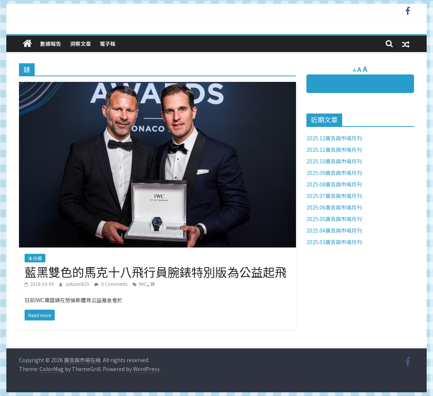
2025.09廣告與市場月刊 (334, 172)
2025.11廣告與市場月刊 (334, 149)
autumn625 (78, 284)
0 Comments (110, 284)
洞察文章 (80, 43)
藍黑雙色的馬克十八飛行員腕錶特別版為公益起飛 (156, 271)
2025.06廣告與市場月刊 (334, 207)
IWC (143, 284)
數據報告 (50, 43)
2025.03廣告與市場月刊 (334, 242)
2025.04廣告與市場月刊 (334, 230)
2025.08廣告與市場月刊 (334, 184)
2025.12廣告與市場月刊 (334, 138)
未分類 (35, 258)
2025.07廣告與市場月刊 (334, 195)
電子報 (107, 43)
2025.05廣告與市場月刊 (334, 219)
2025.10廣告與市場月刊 (334, 161)
